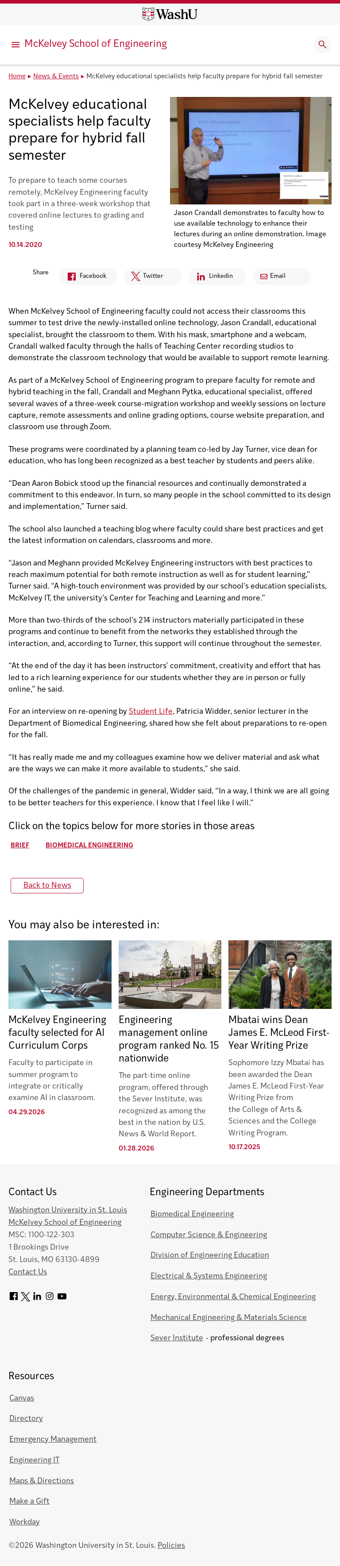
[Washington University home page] (170, 14)
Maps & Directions (41, 1481)
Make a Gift (29, 1501)
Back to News (47, 885)
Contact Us (27, 1272)
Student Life (151, 712)
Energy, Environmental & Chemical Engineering (233, 1297)
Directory (26, 1419)
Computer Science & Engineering (209, 1235)
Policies (171, 1546)
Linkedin (211, 278)
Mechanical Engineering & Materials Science (229, 1318)
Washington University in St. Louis (67, 1210)
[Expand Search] (323, 45)
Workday (24, 1522)
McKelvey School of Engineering (95, 44)
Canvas (21, 1398)
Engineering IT (34, 1460)
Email (273, 276)
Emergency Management (53, 1439)
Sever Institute (177, 1338)
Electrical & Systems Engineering (209, 1276)
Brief (20, 846)
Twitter (143, 278)
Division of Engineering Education (210, 1255)
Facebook (82, 278)
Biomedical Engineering (89, 846)
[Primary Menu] (15, 45)
